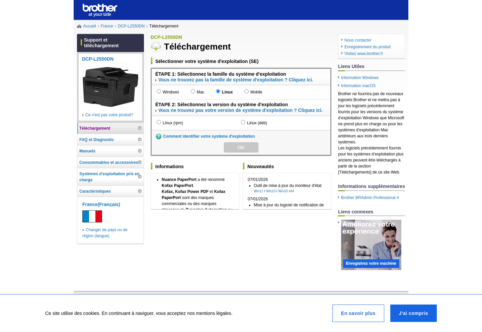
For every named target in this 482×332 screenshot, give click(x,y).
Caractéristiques (95, 191)
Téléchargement (94, 128)
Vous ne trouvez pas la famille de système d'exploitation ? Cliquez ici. (235, 79)
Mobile (256, 92)
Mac (201, 92)
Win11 (258, 191)
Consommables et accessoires (108, 162)
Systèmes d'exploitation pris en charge (109, 177)
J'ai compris (413, 313)
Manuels (87, 151)
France (107, 26)
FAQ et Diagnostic (96, 139)
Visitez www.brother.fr (363, 53)
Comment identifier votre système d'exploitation (209, 136)
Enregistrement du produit (367, 47)
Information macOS (358, 85)
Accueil (89, 26)
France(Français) (101, 204)
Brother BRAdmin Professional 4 (370, 197)
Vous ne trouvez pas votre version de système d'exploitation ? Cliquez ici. (240, 110)
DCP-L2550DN (131, 26)
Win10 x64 (286, 191)
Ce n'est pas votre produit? (109, 115)
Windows (171, 92)
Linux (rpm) (173, 123)
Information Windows (360, 77)
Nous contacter (358, 40)
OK (241, 147)
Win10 (270, 191)
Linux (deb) (257, 123)
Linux (227, 92)
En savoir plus (358, 313)
